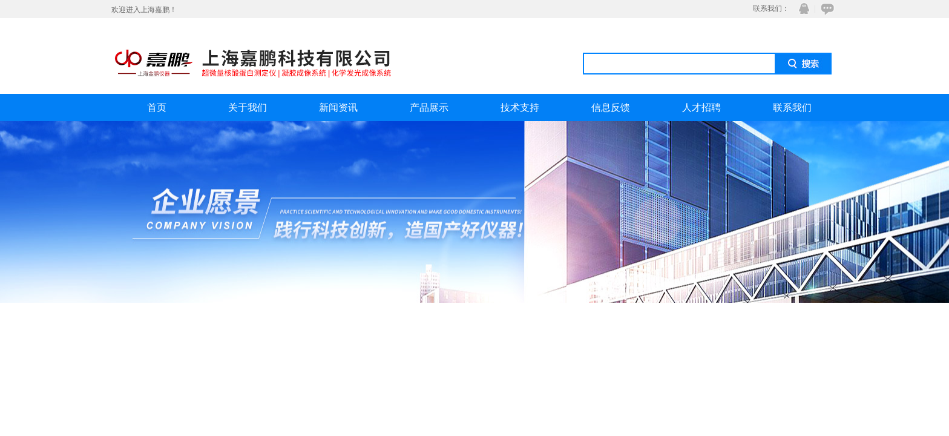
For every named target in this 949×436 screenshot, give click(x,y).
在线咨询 (825, 8)
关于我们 (247, 107)
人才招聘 (701, 107)
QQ (801, 8)
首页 (156, 107)
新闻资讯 (338, 107)
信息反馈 (610, 107)
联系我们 (792, 107)
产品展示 (429, 107)
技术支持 (520, 107)
